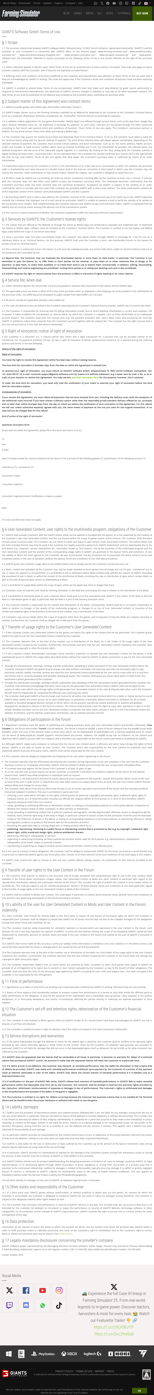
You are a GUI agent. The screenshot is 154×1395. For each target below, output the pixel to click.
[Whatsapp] (96, 3)
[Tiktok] (140, 3)
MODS (109, 13)
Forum (36, 3)
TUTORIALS (123, 13)
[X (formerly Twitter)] (101, 3)
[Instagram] (121, 3)
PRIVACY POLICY (64, 1371)
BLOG (66, 13)
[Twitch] (127, 3)
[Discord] (134, 3)
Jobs (80, 3)
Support (58, 3)
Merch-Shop (9, 3)
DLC (100, 13)
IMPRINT (99, 1371)
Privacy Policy (65, 1233)
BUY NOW (142, 13)
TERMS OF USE (84, 1371)
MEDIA (89, 13)
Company (70, 3)
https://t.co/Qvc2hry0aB (114, 1333)
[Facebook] (108, 3)
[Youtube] (114, 3)
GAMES (78, 13)
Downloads (24, 3)
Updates (47, 3)
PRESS (110, 1371)
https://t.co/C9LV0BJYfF (114, 1327)
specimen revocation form (85, 377)
